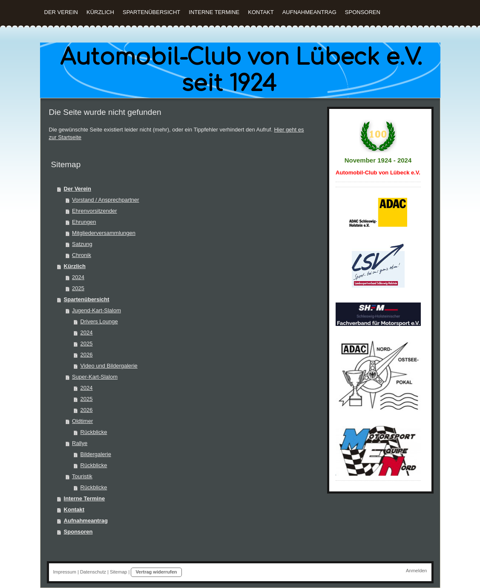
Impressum (64, 571)
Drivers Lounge (99, 321)
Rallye (79, 443)
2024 (78, 277)
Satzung (82, 244)
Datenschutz (93, 571)
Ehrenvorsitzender (94, 211)
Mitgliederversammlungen (103, 233)
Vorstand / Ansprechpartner (105, 200)
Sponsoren (78, 531)
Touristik (82, 476)
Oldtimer (82, 421)
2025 (78, 288)
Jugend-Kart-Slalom (96, 310)
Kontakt (74, 509)
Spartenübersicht (86, 299)
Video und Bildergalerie (109, 366)
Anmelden (416, 570)
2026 (86, 354)
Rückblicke (93, 432)
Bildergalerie (95, 454)
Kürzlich (75, 266)
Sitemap (118, 571)
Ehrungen (84, 222)
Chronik (81, 255)
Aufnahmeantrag (86, 520)
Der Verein (77, 189)
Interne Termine (84, 498)
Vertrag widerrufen (156, 571)
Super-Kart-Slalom (95, 377)
